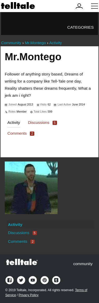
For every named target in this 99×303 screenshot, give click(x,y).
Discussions (42, 122)
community (82, 263)
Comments (20, 133)
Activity (13, 122)
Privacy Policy (28, 295)
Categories (80, 27)
